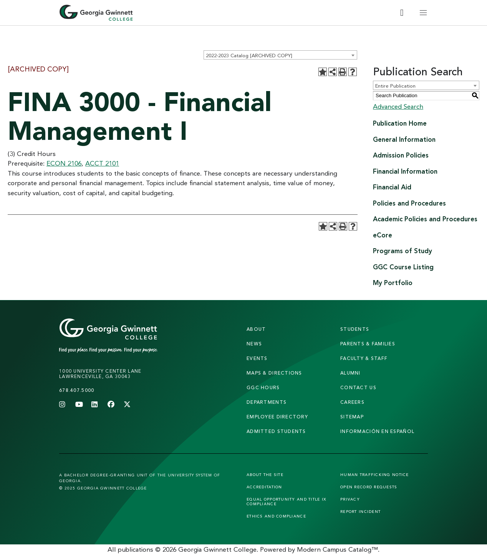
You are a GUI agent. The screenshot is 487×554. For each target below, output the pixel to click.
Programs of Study (402, 251)
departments (267, 402)
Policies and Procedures (409, 203)
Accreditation (264, 486)
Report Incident (360, 511)
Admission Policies (401, 155)
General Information (404, 139)
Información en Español (377, 431)
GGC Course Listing (403, 267)
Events (257, 358)
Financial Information (405, 171)
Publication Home (400, 123)
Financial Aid (392, 187)
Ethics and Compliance (276, 516)
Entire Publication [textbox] (395, 86)
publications (135, 549)
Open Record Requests (369, 486)
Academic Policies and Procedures (425, 219)
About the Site (265, 474)
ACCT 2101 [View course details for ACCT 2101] (102, 163)
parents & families (367, 344)
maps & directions (274, 373)
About (256, 329)
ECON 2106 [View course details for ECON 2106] (63, 163)
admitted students (276, 431)
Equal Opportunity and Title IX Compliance (286, 501)
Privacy (350, 499)
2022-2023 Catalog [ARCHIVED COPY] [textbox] (249, 55)
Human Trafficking (374, 474)
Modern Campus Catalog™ (337, 549)
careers (352, 402)
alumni (350, 373)
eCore (382, 235)
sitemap (352, 417)
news (254, 344)
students (354, 329)
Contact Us (358, 387)
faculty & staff (364, 358)
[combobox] (280, 55)
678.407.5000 (76, 390)
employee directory (277, 417)
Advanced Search (398, 106)
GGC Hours (263, 387)
